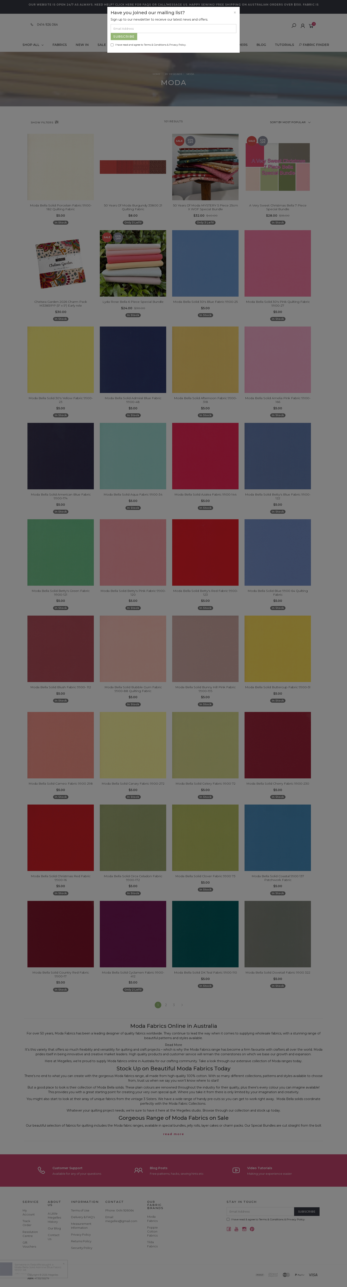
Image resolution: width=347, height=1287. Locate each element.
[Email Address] (173, 28)
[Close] (234, 12)
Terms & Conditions (155, 44)
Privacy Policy (177, 44)
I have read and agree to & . (148, 44)
